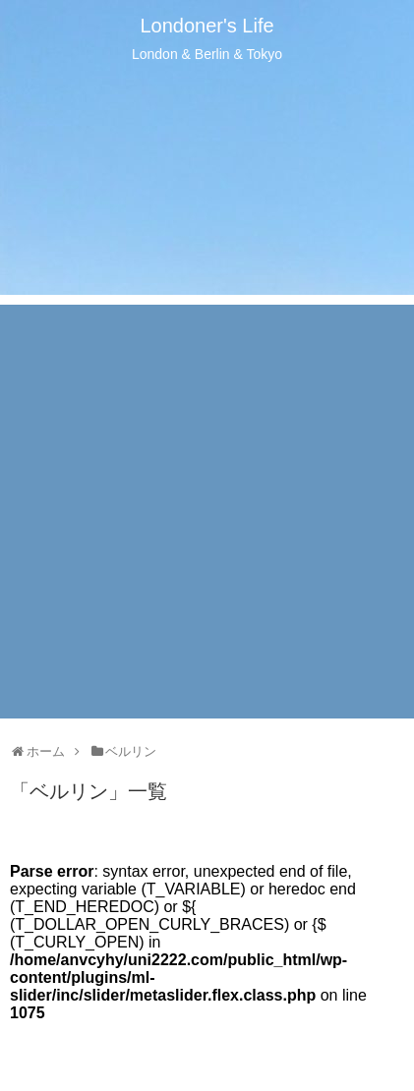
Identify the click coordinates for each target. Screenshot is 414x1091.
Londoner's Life (206, 25)
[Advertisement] (207, 511)
